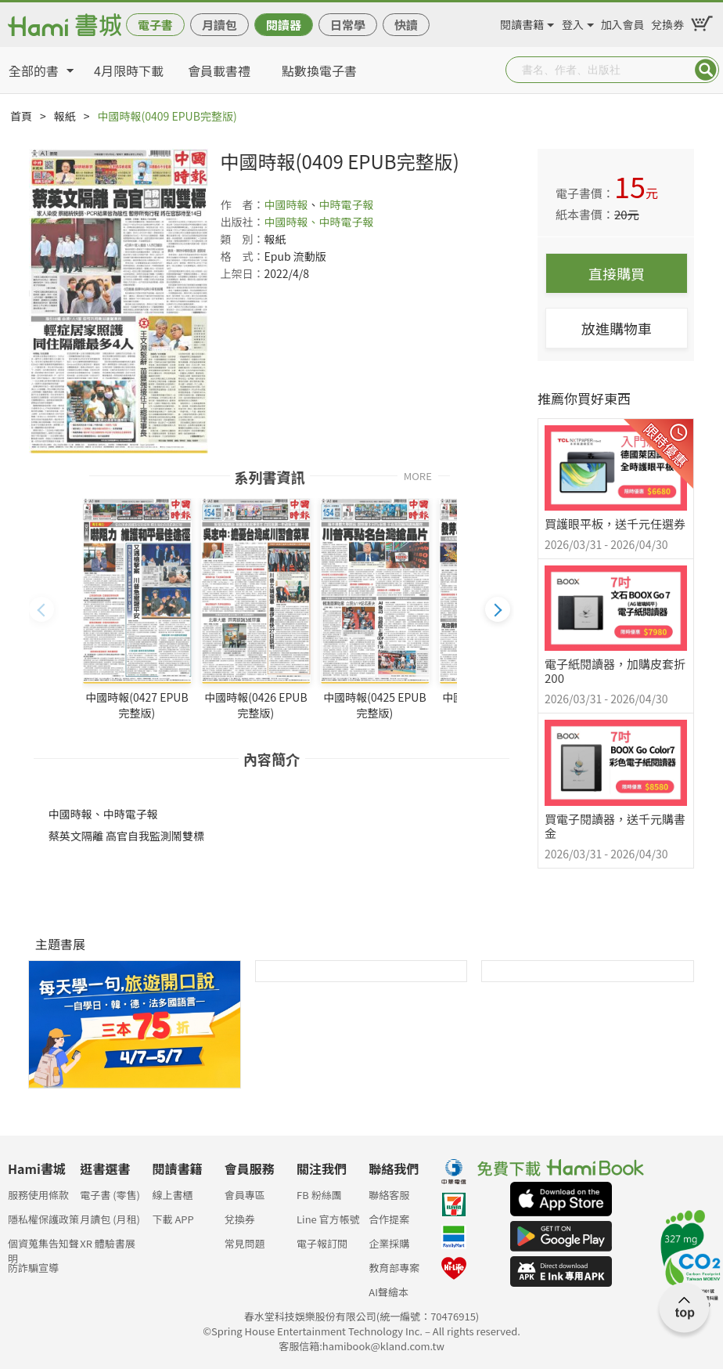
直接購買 (616, 273)
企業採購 (389, 1243)
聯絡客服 (389, 1194)
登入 (573, 21)
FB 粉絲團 (319, 1194)
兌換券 (667, 21)
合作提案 (389, 1219)
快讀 (406, 24)
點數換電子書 (319, 70)
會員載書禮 (219, 70)
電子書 (155, 24)
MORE (418, 475)
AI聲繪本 (388, 1291)
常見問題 (245, 1243)
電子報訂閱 (322, 1243)
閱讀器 (283, 24)
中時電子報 (345, 204)
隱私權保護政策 (43, 1219)
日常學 (347, 24)
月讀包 (219, 24)
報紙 (65, 116)
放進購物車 (616, 328)
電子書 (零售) (110, 1194)
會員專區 (245, 1194)
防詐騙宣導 (33, 1267)
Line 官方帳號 (328, 1219)
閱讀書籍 (522, 21)
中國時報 (286, 204)
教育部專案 (394, 1267)
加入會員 (623, 21)
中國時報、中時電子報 (318, 221)
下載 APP (173, 1219)
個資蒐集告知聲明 (43, 1248)
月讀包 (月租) (110, 1219)
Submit (705, 69)
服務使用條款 (38, 1194)
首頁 (21, 116)
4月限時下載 (129, 70)
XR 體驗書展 (107, 1243)
